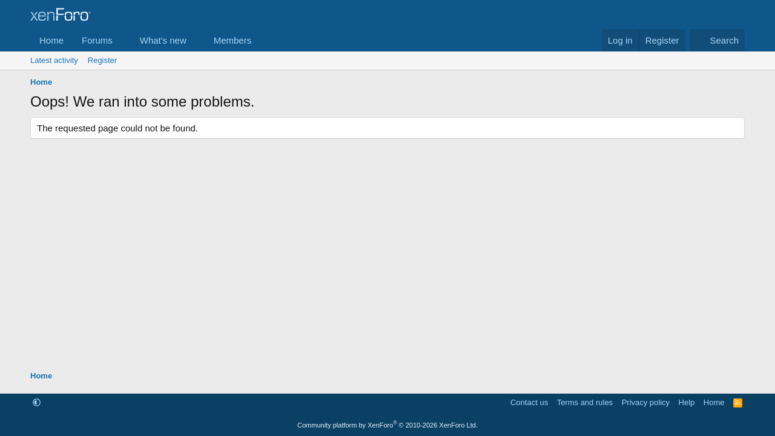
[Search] (717, 40)
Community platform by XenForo (387, 425)
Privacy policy (646, 402)
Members (233, 40)
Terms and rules (585, 402)
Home (51, 40)
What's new (163, 40)
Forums (97, 40)
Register (102, 60)
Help (687, 402)
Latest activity (54, 60)
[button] (122, 40)
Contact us (529, 402)
